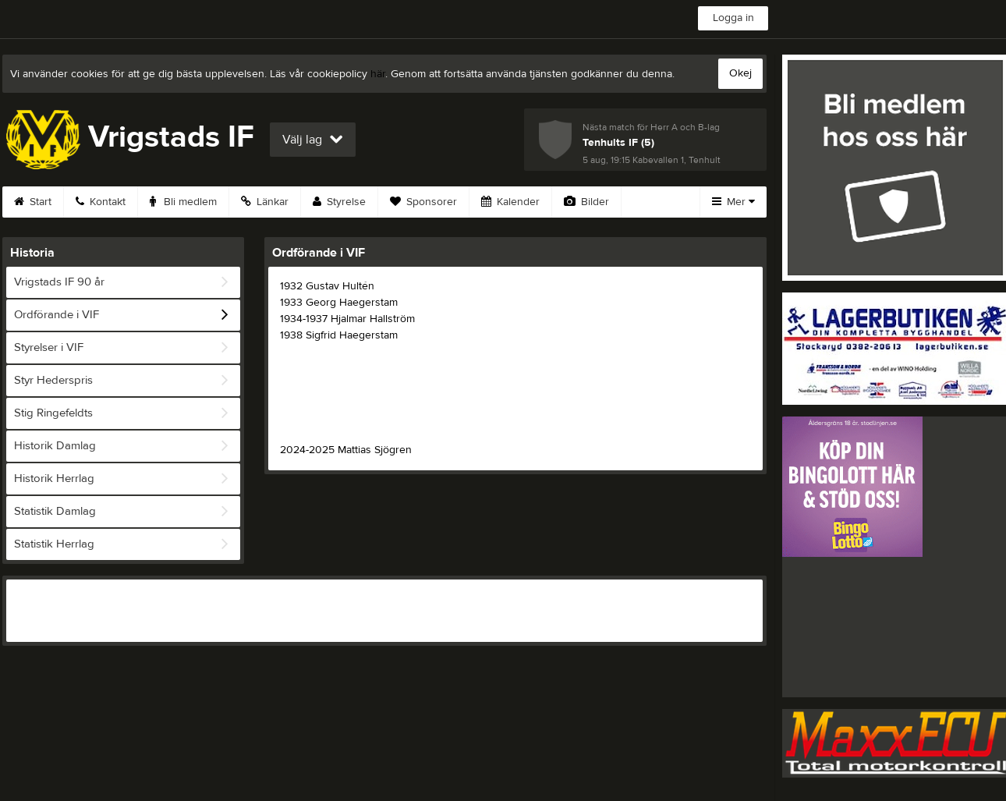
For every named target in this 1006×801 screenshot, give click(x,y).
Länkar (265, 202)
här (377, 74)
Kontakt (101, 202)
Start (32, 202)
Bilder (586, 202)
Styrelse (339, 202)
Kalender (510, 202)
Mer (733, 202)
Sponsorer (423, 202)
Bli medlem (183, 202)
